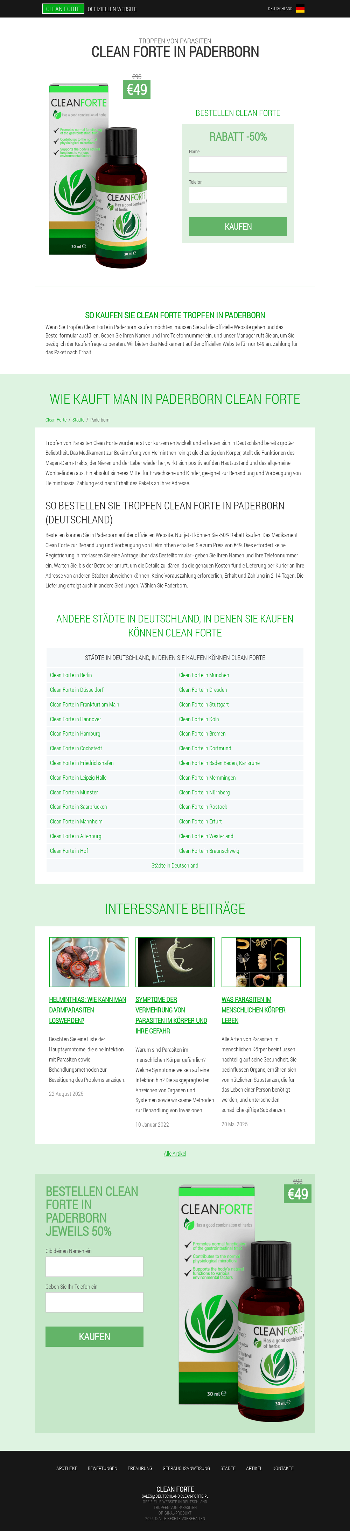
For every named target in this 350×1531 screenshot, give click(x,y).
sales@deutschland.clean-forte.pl (175, 1496)
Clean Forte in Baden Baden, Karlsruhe (219, 762)
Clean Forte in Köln (199, 719)
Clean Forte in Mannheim (76, 821)
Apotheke (66, 1468)
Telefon (196, 182)
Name (194, 151)
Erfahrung (140, 1468)
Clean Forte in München (204, 674)
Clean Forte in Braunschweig (209, 850)
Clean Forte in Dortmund (205, 748)
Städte (228, 1468)
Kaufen (238, 226)
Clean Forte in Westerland (206, 836)
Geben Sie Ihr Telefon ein (72, 1286)
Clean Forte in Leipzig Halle (78, 777)
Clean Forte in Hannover (75, 719)
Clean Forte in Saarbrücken (78, 806)
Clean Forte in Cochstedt (76, 748)
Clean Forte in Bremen (202, 733)
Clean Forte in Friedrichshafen (82, 762)
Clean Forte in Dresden (203, 689)
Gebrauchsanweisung (186, 1468)
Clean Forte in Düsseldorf (77, 689)
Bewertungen (102, 1468)
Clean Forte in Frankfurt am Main (84, 704)
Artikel (254, 1468)
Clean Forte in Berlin (71, 674)
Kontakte (283, 1468)
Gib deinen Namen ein (69, 1251)
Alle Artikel (175, 1153)
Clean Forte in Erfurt (200, 821)
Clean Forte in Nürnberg (204, 792)
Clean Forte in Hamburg (75, 733)
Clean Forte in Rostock (203, 806)
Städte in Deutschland (175, 865)
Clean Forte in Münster (74, 792)
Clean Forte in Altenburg (76, 836)
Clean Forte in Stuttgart (204, 704)
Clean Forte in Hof (69, 850)
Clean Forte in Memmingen (207, 777)
